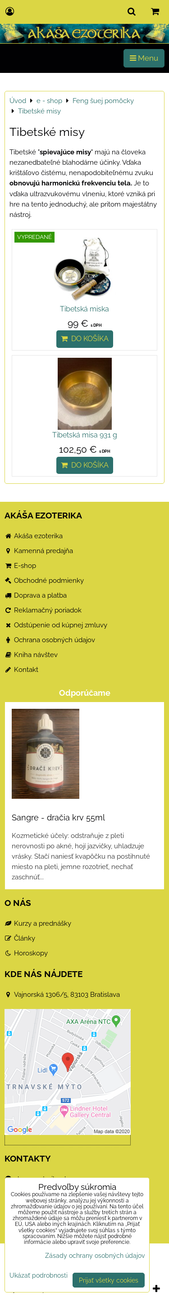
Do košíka (85, 338)
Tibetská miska (84, 309)
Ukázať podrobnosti (38, 1275)
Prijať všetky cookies (108, 1280)
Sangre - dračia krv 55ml (58, 817)
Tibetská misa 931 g (84, 435)
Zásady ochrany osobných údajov (95, 1255)
